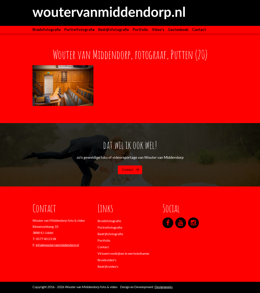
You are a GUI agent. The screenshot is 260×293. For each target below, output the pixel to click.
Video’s (158, 29)
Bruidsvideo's (107, 260)
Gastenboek (178, 29)
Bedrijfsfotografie (113, 29)
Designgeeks (164, 287)
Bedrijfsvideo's (108, 266)
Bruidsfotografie (46, 29)
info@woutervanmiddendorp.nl (57, 245)
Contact (199, 29)
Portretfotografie (79, 29)
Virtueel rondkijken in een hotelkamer (124, 253)
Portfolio (140, 29)
